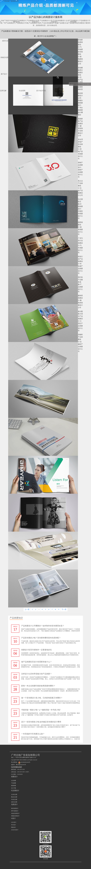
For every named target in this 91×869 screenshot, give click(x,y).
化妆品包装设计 (15, 813)
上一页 (27, 609)
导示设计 (13, 824)
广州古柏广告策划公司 (11, 1)
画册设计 (14, 777)
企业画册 (13, 780)
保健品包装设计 (15, 816)
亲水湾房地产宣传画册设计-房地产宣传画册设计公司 (80, 149)
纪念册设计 (15, 790)
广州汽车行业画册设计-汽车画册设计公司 (80, 245)
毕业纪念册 (14, 799)
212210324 (20, 774)
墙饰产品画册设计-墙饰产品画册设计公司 (80, 170)
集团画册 (13, 785)
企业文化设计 (14, 829)
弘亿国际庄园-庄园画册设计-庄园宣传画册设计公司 (80, 208)
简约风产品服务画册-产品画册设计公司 (80, 284)
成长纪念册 (14, 802)
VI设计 (13, 818)
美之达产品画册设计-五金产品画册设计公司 (80, 188)
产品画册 (13, 783)
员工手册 (13, 788)
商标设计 (13, 827)
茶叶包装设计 (14, 811)
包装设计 (14, 804)
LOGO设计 (13, 822)
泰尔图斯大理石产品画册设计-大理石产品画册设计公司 (80, 321)
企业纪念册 (14, 794)
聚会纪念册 (14, 797)
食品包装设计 (14, 808)
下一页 (64, 609)
